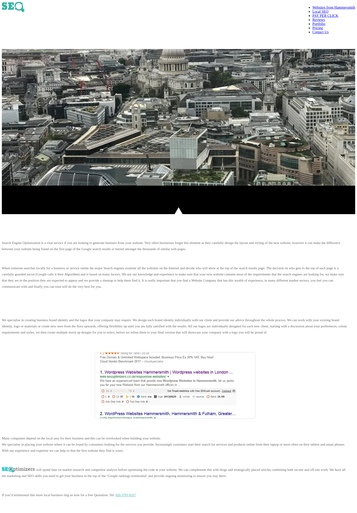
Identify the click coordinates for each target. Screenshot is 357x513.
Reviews (318, 20)
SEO (320, 11)
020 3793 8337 (338, 41)
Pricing (317, 28)
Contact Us (320, 32)
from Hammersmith (333, 7)
